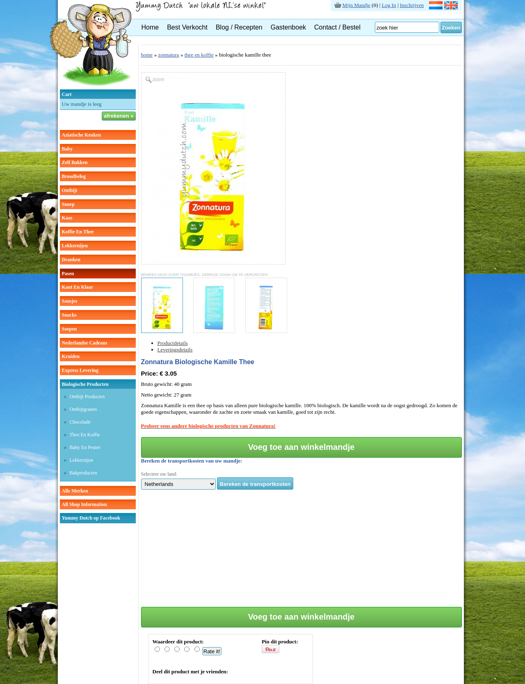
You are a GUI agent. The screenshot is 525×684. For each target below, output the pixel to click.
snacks (69, 315)
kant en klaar (78, 287)
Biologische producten (85, 384)
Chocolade (80, 422)
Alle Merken (75, 491)
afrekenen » (118, 116)
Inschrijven (412, 5)
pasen (68, 273)
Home (150, 27)
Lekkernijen (82, 460)
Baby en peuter (85, 447)
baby (67, 149)
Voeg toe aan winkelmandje (301, 446)
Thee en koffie (85, 435)
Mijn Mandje (356, 5)
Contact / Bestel (337, 27)
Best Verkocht (187, 27)
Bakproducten (83, 473)
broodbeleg (74, 176)
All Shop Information (84, 504)
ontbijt (70, 190)
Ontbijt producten (87, 396)
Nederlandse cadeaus (84, 343)
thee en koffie (199, 55)
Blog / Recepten (239, 27)
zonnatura (168, 55)
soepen (69, 329)
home (147, 55)
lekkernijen (75, 246)
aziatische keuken (81, 135)
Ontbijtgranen (83, 409)
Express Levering (80, 370)
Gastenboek (288, 27)
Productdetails (173, 343)
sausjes (70, 301)
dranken (71, 259)
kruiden (71, 356)
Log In (389, 5)
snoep (68, 204)
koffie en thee (78, 232)
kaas (67, 218)
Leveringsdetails (175, 350)
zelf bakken (75, 162)
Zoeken (451, 28)
